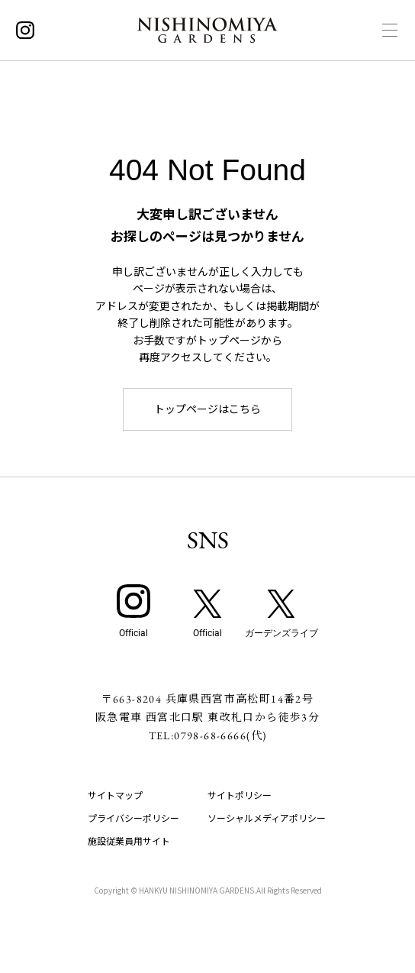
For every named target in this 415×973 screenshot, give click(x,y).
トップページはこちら (207, 408)
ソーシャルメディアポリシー (267, 817)
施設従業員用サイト (129, 840)
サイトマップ (115, 794)
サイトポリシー (240, 794)
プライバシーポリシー (133, 817)
